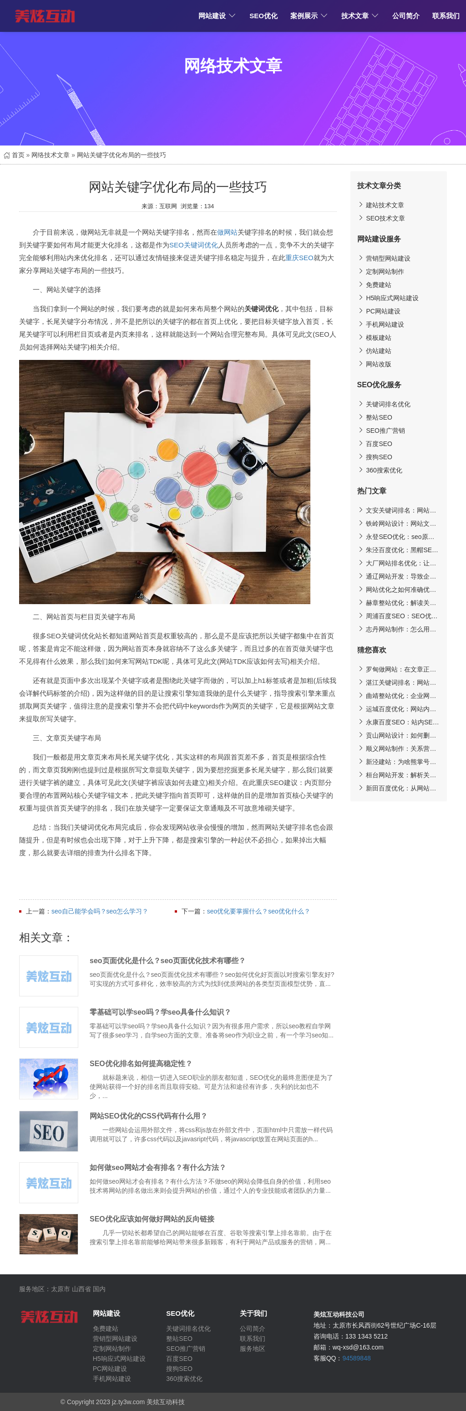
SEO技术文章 (381, 218)
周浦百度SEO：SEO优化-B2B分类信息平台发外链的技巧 (399, 616)
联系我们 (446, 16)
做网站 (227, 232)
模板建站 (374, 337)
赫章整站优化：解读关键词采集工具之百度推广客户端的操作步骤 (399, 602)
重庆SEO (299, 258)
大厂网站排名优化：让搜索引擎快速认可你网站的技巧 (399, 563)
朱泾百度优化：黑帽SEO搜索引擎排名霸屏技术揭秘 (399, 550)
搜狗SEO (374, 457)
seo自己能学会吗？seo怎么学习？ (99, 911)
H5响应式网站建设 (388, 298)
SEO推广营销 (381, 430)
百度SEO (374, 443)
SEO (176, 245)
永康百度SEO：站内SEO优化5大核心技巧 (399, 722)
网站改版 (374, 364)
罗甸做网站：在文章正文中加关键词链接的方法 (399, 669)
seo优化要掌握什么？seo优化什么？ (258, 911)
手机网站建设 (381, 324)
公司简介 (406, 16)
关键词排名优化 (384, 404)
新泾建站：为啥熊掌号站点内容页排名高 (399, 761)
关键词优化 (201, 245)
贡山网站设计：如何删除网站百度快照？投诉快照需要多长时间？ (399, 735)
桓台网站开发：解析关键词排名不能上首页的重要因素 (399, 775)
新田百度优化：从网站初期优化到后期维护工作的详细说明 (399, 788)
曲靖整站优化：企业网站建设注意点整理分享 (399, 695)
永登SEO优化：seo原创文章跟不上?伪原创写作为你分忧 (399, 536)
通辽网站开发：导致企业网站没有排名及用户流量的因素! (399, 576)
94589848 (356, 1358)
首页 (14, 155)
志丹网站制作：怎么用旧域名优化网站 (399, 629)
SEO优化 (263, 16)
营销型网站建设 (384, 258)
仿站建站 (374, 350)
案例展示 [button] (309, 16)
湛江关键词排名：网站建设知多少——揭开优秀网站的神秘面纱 (399, 682)
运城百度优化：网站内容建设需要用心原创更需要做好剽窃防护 (399, 709)
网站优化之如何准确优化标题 (399, 589)
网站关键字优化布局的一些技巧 (121, 155)
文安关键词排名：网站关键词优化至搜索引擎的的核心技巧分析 (399, 510)
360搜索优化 (379, 470)
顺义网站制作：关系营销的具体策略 (399, 748)
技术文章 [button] (360, 16)
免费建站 (374, 284)
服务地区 (252, 1348)
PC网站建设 (378, 311)
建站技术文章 (381, 205)
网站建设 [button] (217, 16)
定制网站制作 (381, 271)
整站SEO (374, 417)
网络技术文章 (50, 155)
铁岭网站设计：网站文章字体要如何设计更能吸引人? (399, 523)
